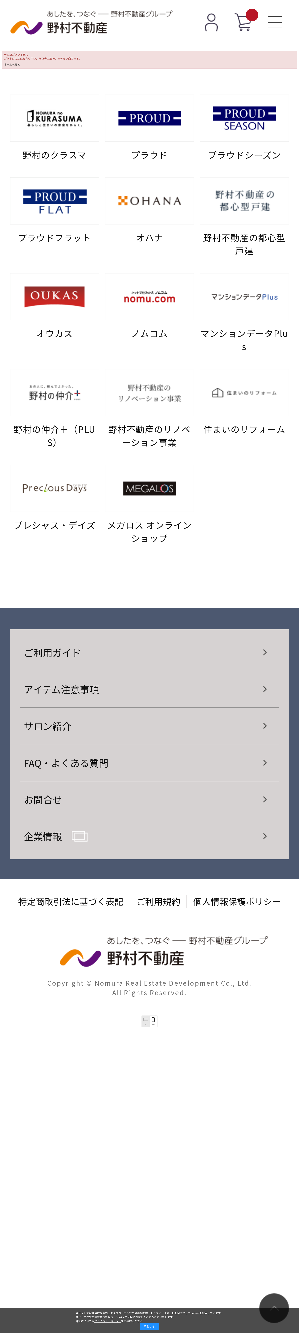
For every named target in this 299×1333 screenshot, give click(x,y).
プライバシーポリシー (107, 1321)
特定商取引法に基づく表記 (70, 901)
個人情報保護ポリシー (237, 901)
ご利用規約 (158, 901)
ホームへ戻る (12, 64)
